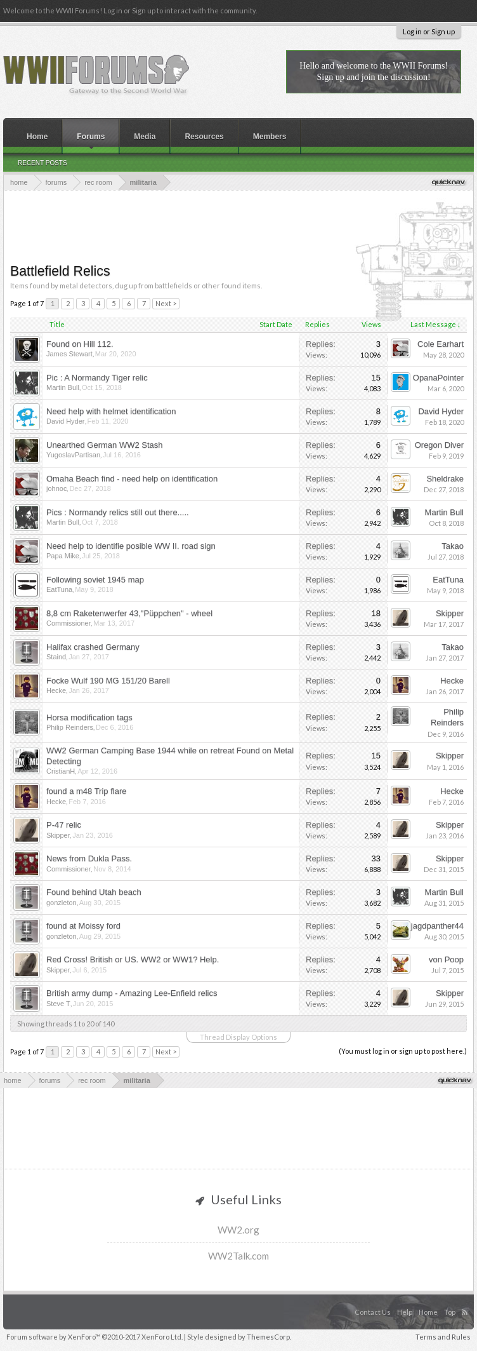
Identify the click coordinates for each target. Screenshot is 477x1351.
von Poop (446, 959)
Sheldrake (445, 478)
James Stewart (69, 354)
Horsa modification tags (89, 717)
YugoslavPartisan (73, 455)
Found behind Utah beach (93, 892)
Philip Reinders (69, 727)
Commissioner (68, 623)
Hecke (56, 690)
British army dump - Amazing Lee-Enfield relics (132, 993)
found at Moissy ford (83, 926)
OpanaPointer (438, 377)
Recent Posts (42, 162)
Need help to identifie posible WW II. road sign (131, 546)
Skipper (450, 613)
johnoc (56, 488)
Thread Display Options (238, 1037)
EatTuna (59, 589)
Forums (91, 136)
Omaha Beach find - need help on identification (132, 478)
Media (144, 136)
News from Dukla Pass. (89, 858)
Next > (165, 303)
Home (37, 136)
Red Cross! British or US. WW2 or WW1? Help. (132, 959)
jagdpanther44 (437, 926)
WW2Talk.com (238, 1255)
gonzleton (61, 902)
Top (449, 1312)
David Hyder (65, 421)
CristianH (60, 771)
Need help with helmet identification (111, 411)
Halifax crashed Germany (93, 647)
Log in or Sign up (429, 31)
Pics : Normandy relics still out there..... (117, 512)
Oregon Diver (439, 445)
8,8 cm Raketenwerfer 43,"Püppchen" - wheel (129, 613)
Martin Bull (62, 387)
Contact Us (373, 1312)
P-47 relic (63, 825)
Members (270, 136)
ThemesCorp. (269, 1337)
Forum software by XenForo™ (94, 1337)
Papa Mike (62, 556)
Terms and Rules (443, 1337)
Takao (452, 546)
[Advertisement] (241, 225)
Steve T (58, 1003)
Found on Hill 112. (80, 344)
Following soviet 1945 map (95, 579)
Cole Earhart (440, 344)
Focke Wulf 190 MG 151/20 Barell (108, 680)
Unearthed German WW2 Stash (104, 445)
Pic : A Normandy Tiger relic (97, 377)
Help (404, 1312)
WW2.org (238, 1229)
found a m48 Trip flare (86, 791)
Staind (56, 657)
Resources (204, 136)
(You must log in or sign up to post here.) (403, 1051)
